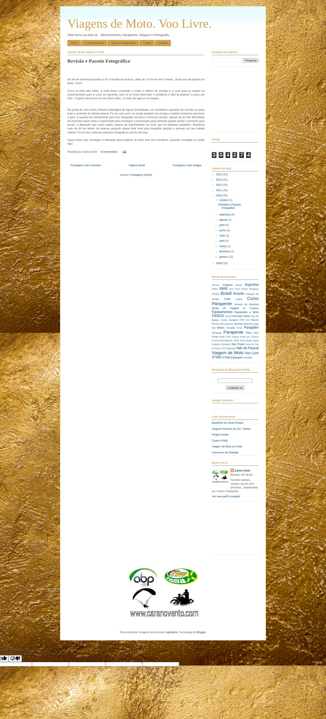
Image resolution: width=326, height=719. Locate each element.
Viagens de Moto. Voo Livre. (139, 23)
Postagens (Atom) (141, 174)
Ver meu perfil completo (226, 496)
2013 (219, 179)
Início (74, 43)
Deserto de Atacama (246, 304)
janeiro (223, 256)
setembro (225, 214)
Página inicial (137, 165)
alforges (216, 285)
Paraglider (251, 327)
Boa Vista (235, 289)
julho (222, 224)
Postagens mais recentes (85, 165)
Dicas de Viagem (225, 308)
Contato (162, 43)
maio (222, 235)
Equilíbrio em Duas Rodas (227, 422)
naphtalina (171, 632)
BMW (223, 288)
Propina (215, 340)
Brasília (238, 293)
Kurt (248, 320)
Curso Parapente (94, 43)
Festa (228, 316)
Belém (215, 289)
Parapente (233, 332)
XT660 (216, 357)
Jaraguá (233, 319)
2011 (219, 190)
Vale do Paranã (247, 348)
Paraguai (217, 332)
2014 (219, 174)
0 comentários (108, 151)
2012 (219, 184)
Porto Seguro (232, 337)
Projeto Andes (220, 434)
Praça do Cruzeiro (249, 337)
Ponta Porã (218, 336)
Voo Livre (252, 353)
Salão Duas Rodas (242, 340)
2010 (219, 195)
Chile (227, 299)
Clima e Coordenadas (123, 43)
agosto (223, 219)
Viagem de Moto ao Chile (227, 446)
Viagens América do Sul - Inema (231, 428)
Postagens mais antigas (187, 165)
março (223, 246)
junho (223, 230)
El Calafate (251, 308)
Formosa (236, 316)
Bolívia (244, 289)
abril (222, 240)
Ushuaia (230, 348)
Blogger (201, 632)
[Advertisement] (232, 530)
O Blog (147, 43)
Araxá (239, 284)
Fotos (246, 316)
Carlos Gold (242, 470)
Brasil (226, 293)
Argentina (252, 284)
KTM (242, 320)
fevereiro (225, 251)
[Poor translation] (15, 658)
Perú (256, 332)
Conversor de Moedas (225, 452)
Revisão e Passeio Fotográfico (98, 61)
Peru (248, 332)
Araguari (227, 284)
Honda (224, 320)
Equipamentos (222, 312)
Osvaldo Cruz (234, 327)
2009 (219, 263)
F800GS (218, 316)
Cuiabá (238, 299)
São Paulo (237, 344)
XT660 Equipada (232, 357)
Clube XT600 (220, 440)
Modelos (238, 323)
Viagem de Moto (228, 352)
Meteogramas (226, 324)
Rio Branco (226, 340)
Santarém (225, 344)
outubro (224, 200)
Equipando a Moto (247, 312)
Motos (220, 327)
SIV (224, 348)
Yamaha (247, 357)
